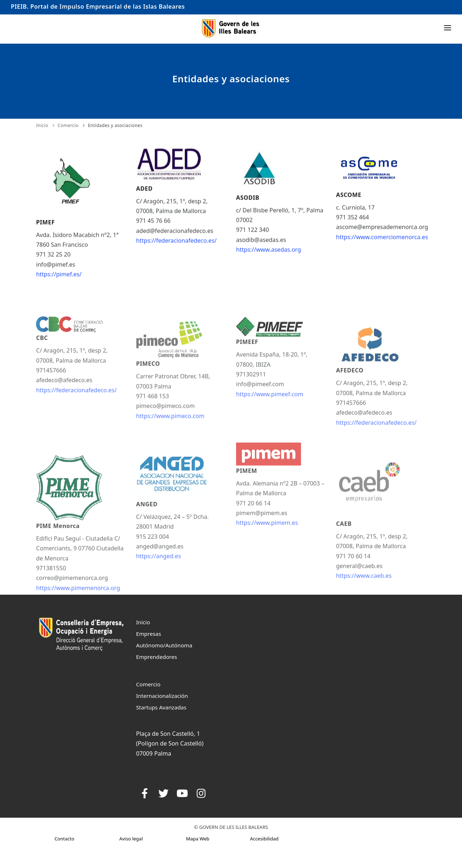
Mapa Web (197, 838)
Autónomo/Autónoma (164, 645)
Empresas (148, 633)
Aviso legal (131, 838)
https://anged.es (158, 585)
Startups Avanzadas (161, 707)
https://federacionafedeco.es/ (176, 244)
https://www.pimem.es (267, 544)
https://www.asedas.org (268, 253)
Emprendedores (156, 656)
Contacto (64, 838)
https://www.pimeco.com (170, 441)
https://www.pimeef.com (269, 415)
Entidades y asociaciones (115, 125)
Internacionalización (162, 695)
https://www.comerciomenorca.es (382, 240)
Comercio (68, 125)
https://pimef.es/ (59, 279)
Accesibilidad (264, 838)
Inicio (42, 125)
